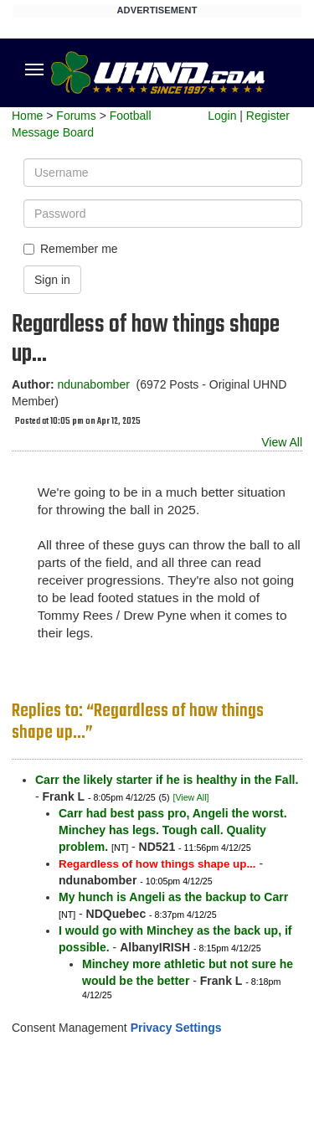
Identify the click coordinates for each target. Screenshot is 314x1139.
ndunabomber (93, 384)
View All (281, 442)
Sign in (52, 279)
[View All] (190, 797)
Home (27, 115)
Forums (75, 115)
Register (268, 115)
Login (222, 115)
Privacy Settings (176, 1027)
